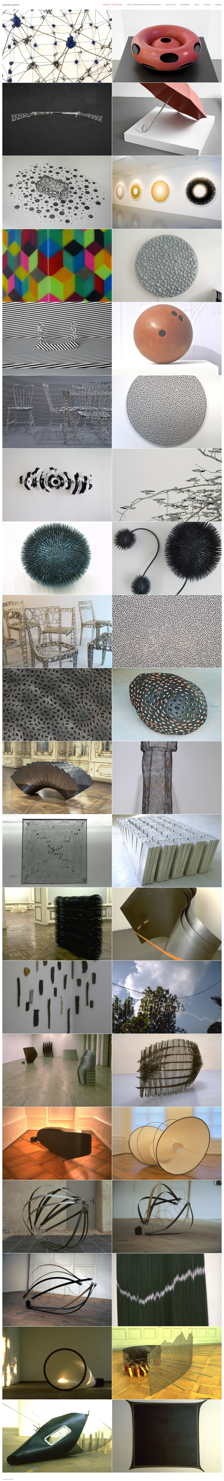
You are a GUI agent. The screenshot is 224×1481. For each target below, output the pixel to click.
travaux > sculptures (112, 5)
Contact (207, 5)
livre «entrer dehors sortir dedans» (144, 5)
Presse (218, 5)
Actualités (171, 5)
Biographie (185, 5)
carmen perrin (10, 4)
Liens (196, 5)
